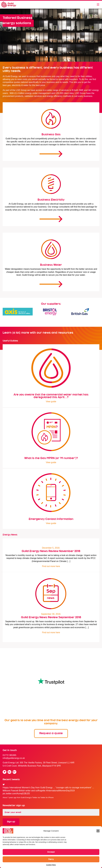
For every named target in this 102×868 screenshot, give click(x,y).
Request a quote (51, 733)
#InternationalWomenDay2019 (60, 790)
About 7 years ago (9, 797)
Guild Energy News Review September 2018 (51, 617)
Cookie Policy (51, 865)
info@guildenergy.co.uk (14, 758)
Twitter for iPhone (47, 797)
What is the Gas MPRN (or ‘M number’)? (51, 458)
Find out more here (51, 566)
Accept (51, 852)
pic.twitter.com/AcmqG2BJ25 (16, 793)
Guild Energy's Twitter (29, 797)
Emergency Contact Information (51, 519)
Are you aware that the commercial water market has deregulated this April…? (51, 396)
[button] (98, 831)
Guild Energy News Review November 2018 (51, 551)
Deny (51, 859)
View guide (51, 401)
